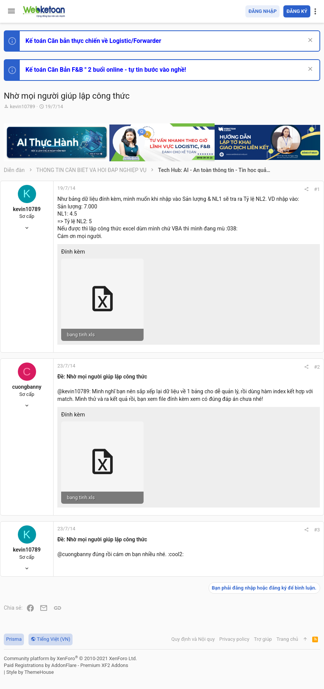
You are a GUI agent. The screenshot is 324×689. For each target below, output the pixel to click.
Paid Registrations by (66, 665)
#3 (317, 530)
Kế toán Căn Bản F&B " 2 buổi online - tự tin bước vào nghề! (105, 69)
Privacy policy (234, 639)
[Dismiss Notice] (309, 41)
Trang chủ (287, 639)
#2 (317, 367)
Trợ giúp (263, 639)
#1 (317, 189)
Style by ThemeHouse (30, 672)
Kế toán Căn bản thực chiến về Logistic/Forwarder (93, 40)
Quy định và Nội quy (193, 639)
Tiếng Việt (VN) (50, 639)
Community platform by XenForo (70, 658)
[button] (11, 11)
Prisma (14, 639)
